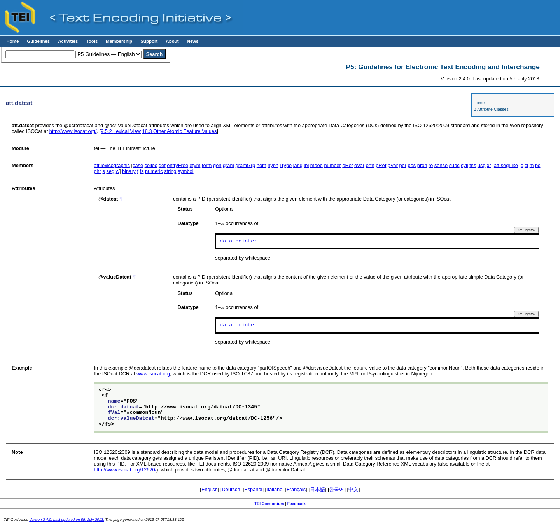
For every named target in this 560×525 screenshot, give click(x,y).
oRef (347, 165)
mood (316, 165)
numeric (154, 171)
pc (538, 165)
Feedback (296, 504)
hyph (273, 165)
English (209, 489)
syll (464, 165)
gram (228, 165)
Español (253, 489)
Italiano (274, 489)
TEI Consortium (269, 504)
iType (286, 165)
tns (472, 165)
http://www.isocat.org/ (73, 131)
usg (482, 165)
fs (142, 171)
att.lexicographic (112, 165)
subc (454, 165)
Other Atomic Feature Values (179, 131)
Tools (92, 41)
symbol (186, 171)
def (162, 165)
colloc (151, 165)
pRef (381, 165)
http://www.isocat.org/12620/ (125, 470)
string (170, 171)
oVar (359, 165)
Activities (68, 41)
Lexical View (121, 131)
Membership (119, 41)
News (193, 41)
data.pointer (238, 241)
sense (441, 165)
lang (298, 165)
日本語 (317, 489)
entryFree (177, 165)
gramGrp (246, 165)
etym (195, 165)
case (138, 165)
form (207, 165)
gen (217, 165)
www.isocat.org (153, 374)
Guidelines (38, 41)
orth (370, 165)
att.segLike (506, 165)
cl (526, 165)
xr (489, 165)
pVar (393, 165)
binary (129, 171)
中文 (353, 489)
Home (12, 41)
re (431, 165)
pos (412, 165)
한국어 (336, 489)
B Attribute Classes (491, 109)
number (332, 165)
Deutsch (231, 489)
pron (422, 165)
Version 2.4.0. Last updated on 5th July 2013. (66, 519)
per (403, 165)
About (172, 41)
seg (110, 171)
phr (97, 171)
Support (149, 41)
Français (296, 489)
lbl (306, 165)
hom (261, 165)
